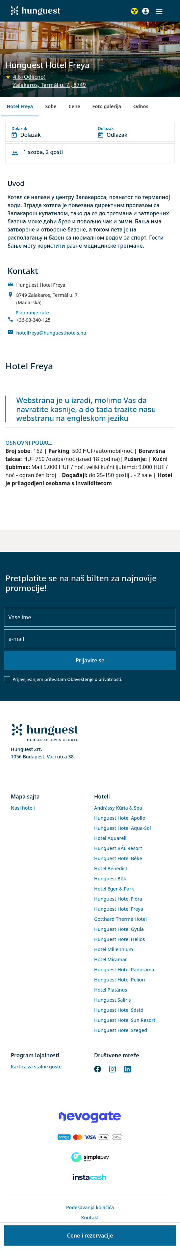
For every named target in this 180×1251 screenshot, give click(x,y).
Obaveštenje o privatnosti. (94, 679)
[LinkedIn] (127, 1068)
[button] (159, 11)
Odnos (140, 106)
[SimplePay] (90, 1157)
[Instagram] (112, 1068)
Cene (74, 106)
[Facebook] (97, 1068)
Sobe (50, 106)
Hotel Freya (20, 106)
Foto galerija (106, 106)
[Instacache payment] (90, 1177)
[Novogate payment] (90, 1116)
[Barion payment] (90, 1137)
